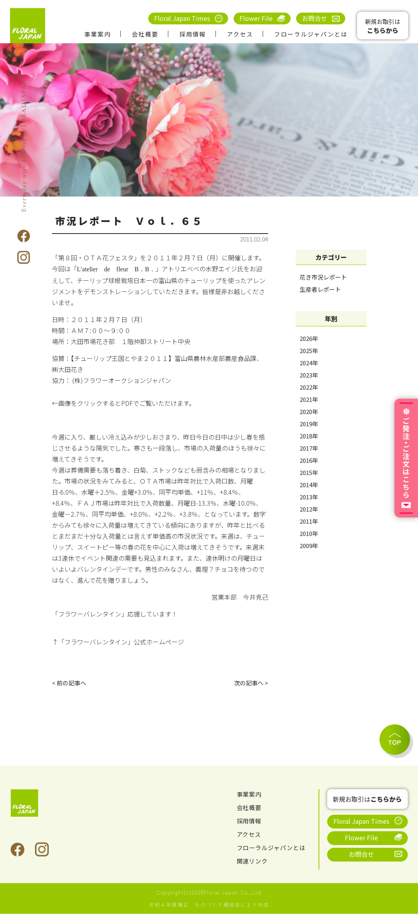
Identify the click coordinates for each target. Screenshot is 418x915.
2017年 (309, 448)
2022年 (309, 387)
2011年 (309, 521)
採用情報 (192, 34)
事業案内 (97, 34)
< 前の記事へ (70, 683)
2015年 (309, 472)
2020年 (309, 411)
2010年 (309, 533)
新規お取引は (382, 26)
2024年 (309, 363)
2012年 (309, 509)
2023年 (309, 375)
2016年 (309, 460)
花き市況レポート (323, 277)
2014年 (309, 485)
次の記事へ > (250, 683)
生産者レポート (320, 289)
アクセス (240, 34)
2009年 (309, 545)
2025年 (309, 350)
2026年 (309, 338)
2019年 (309, 424)
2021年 (309, 399)
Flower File (256, 18)
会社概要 (145, 34)
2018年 (309, 436)
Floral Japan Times (182, 18)
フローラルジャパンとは (311, 34)
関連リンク (253, 862)
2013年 (309, 497)
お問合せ (314, 18)
